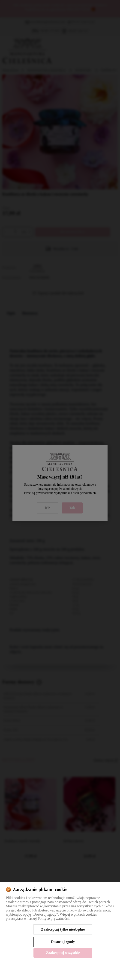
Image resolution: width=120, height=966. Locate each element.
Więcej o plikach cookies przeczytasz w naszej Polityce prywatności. (51, 916)
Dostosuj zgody (63, 942)
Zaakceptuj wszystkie (63, 953)
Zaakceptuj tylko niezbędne (63, 929)
